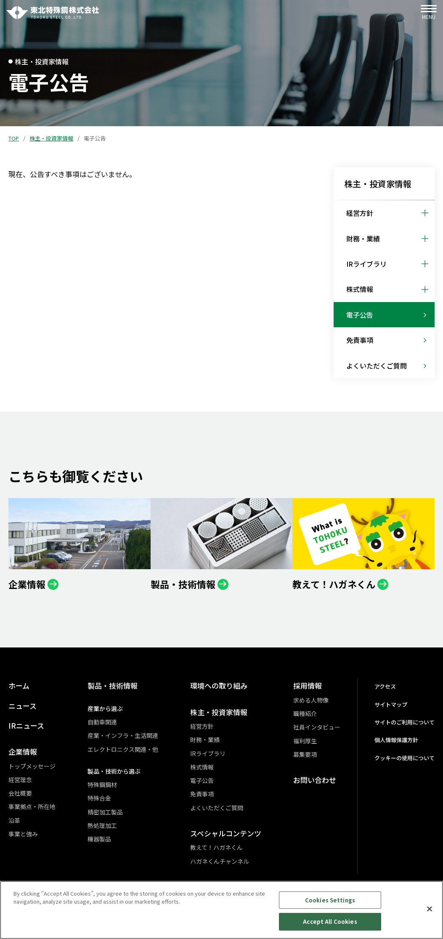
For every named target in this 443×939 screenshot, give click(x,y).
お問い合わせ (314, 780)
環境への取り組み (218, 685)
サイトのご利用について (404, 722)
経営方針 (202, 726)
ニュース (22, 705)
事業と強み (23, 834)
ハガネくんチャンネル (219, 861)
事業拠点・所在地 (32, 806)
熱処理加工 (102, 825)
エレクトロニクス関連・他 (123, 749)
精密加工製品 (105, 812)
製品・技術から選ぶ (114, 771)
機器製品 (99, 839)
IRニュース (26, 725)
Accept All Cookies (330, 926)
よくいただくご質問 (216, 808)
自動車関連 (102, 722)
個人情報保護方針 (396, 740)
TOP (13, 138)
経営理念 (20, 779)
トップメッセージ (32, 766)
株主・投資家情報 (51, 138)
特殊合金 (99, 798)
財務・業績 (205, 739)
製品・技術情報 (113, 685)
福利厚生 (305, 741)
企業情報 (22, 751)
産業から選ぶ (105, 708)
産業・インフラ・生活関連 (123, 735)
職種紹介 (305, 713)
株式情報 (202, 767)
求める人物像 (311, 700)
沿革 (14, 820)
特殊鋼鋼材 (102, 784)
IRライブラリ (207, 753)
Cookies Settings (330, 904)
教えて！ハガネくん (216, 847)
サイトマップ (390, 704)
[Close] (429, 913)
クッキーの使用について (404, 758)
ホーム (18, 685)
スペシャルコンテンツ (225, 833)
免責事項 (202, 794)
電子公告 (202, 780)
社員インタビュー (316, 727)
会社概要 (20, 793)
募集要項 (305, 754)
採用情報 (307, 685)
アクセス (385, 686)
